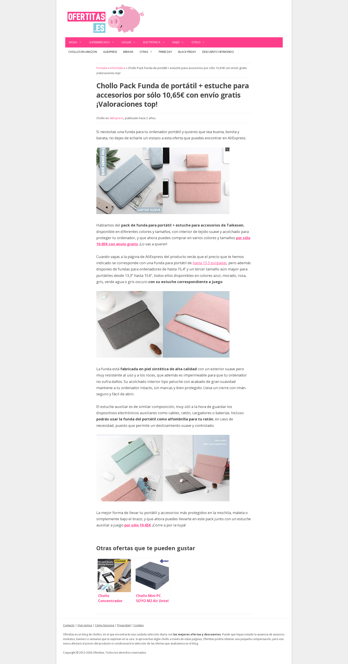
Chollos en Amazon (82, 52)
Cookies (138, 625)
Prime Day (165, 52)
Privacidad (123, 625)
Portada (101, 68)
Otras (148, 51)
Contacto (69, 625)
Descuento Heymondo (218, 52)
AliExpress (110, 52)
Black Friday (187, 52)
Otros (200, 42)
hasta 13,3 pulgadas (210, 262)
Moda (77, 42)
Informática (117, 68)
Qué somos (84, 625)
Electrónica (156, 42)
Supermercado (103, 42)
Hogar (130, 42)
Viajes (180, 42)
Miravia (128, 52)
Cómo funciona (104, 625)
